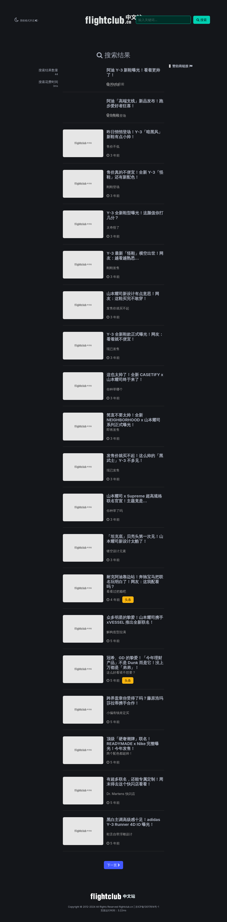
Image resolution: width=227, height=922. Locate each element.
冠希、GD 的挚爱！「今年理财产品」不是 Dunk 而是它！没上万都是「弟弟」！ (135, 662)
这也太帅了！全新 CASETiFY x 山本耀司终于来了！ (135, 377)
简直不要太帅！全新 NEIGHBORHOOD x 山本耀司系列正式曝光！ (133, 420)
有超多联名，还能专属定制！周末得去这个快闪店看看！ (135, 781)
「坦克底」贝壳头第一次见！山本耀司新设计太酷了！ (135, 539)
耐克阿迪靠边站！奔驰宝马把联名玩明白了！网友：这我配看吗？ (135, 581)
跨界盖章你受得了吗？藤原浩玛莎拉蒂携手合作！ (135, 700)
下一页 (113, 865)
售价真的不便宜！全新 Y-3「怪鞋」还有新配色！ (135, 175)
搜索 (201, 20)
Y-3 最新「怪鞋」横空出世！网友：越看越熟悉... (135, 256)
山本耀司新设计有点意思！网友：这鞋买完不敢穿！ (133, 296)
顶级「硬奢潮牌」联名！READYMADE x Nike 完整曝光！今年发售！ (133, 743)
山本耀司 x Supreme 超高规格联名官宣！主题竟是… (134, 498)
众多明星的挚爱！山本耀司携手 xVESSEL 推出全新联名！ (135, 620)
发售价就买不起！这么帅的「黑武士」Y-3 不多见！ (135, 458)
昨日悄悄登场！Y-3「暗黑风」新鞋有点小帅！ (134, 134)
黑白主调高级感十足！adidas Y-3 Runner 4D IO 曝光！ (133, 822)
